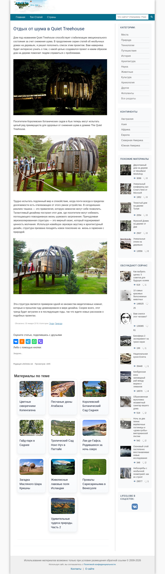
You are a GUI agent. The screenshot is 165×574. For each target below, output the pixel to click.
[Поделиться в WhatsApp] (34, 341)
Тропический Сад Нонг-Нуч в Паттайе (63, 435)
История (126, 56)
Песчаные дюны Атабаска (63, 394)
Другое (125, 88)
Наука (124, 66)
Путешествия (128, 50)
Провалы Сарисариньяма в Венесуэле (94, 474)
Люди (51, 323)
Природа (58, 323)
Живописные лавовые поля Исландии (63, 474)
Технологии (127, 45)
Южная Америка (130, 145)
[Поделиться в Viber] (40, 341)
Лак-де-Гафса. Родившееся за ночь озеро (94, 435)
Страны (51, 17)
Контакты (76, 569)
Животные (127, 72)
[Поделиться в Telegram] (28, 341)
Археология (128, 82)
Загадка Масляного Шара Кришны (31, 474)
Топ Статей (36, 17)
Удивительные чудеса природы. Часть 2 (63, 513)
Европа (125, 135)
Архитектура (128, 61)
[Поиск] (152, 17)
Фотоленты (127, 93)
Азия (124, 124)
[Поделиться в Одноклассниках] (22, 341)
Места (124, 34)
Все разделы (128, 98)
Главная (20, 17)
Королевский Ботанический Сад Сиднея (94, 396)
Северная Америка (132, 140)
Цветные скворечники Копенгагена (31, 396)
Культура (126, 77)
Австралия (127, 119)
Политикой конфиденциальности (100, 564)
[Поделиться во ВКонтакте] (15, 341)
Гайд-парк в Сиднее (31, 433)
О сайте (89, 569)
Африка (125, 129)
